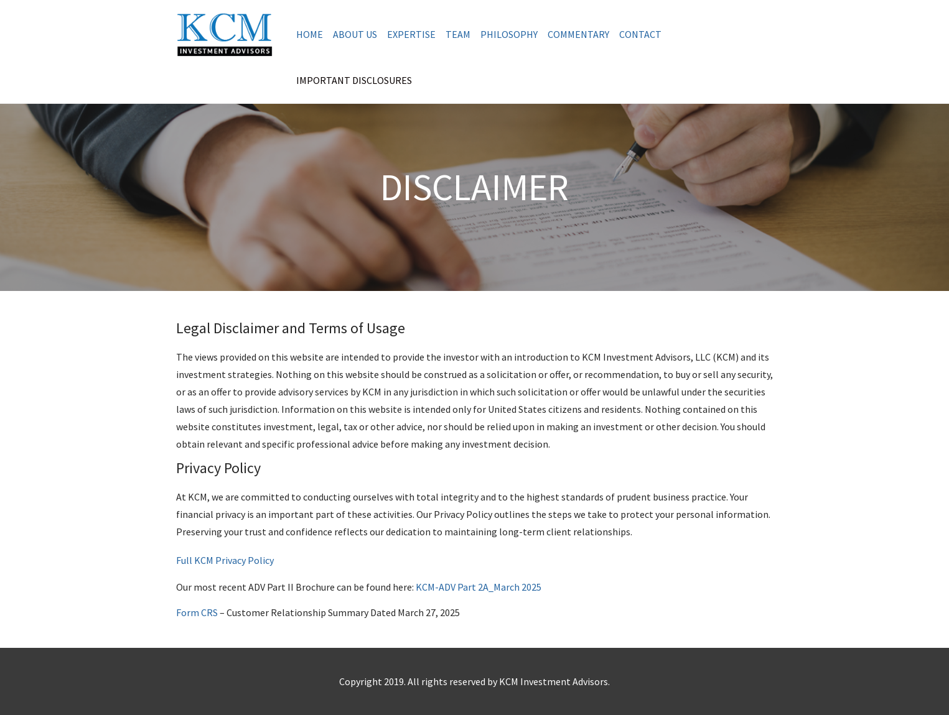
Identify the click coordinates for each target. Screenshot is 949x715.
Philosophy (509, 34)
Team (458, 34)
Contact (640, 34)
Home (309, 34)
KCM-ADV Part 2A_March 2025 (478, 587)
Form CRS (197, 612)
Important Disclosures (354, 80)
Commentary (578, 34)
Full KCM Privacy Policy (225, 560)
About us (355, 34)
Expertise (411, 34)
